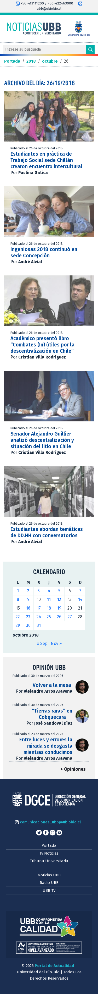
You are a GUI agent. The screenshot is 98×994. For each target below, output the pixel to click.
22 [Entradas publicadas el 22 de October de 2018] (18, 616)
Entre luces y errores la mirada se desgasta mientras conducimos (45, 746)
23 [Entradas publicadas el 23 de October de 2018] (28, 616)
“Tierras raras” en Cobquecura (52, 714)
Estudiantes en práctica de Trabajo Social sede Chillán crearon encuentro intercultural (46, 160)
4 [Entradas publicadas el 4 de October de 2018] (49, 590)
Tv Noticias (49, 853)
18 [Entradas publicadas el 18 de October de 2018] (49, 608)
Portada (49, 845)
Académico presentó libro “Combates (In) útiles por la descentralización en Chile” (42, 344)
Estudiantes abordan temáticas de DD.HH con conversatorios (46, 532)
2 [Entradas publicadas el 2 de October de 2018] (28, 590)
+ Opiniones (72, 769)
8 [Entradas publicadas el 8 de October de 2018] (18, 599)
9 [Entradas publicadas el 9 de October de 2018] (28, 599)
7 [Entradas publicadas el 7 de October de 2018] (80, 590)
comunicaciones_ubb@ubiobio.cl (48, 822)
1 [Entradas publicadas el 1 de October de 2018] (18, 590)
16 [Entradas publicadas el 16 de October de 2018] (28, 608)
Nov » (56, 643)
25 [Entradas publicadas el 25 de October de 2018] (49, 616)
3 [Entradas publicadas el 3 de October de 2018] (39, 590)
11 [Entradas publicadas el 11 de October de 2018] (49, 599)
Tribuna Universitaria (49, 861)
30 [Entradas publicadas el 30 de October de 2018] (28, 625)
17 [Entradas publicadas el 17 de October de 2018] (39, 608)
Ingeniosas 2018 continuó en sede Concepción (43, 252)
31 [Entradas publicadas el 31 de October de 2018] (39, 625)
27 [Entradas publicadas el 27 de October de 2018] (70, 616)
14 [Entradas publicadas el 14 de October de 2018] (80, 599)
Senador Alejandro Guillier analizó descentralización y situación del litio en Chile (42, 440)
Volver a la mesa (52, 685)
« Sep (42, 643)
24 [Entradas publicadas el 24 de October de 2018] (39, 616)
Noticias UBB (49, 875)
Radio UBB (49, 882)
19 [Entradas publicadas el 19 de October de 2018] (59, 608)
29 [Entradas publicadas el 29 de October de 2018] (18, 625)
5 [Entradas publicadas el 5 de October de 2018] (59, 590)
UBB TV (49, 890)
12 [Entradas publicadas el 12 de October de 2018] (59, 599)
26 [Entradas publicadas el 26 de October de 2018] (59, 616)
